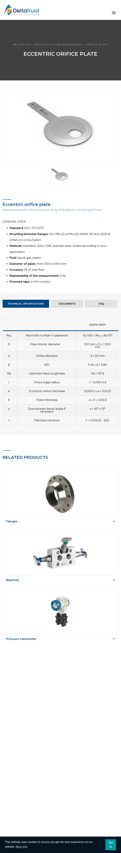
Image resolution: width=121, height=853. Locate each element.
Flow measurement (68, 44)
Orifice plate (97, 44)
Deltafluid (21, 44)
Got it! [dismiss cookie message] (111, 844)
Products (41, 44)
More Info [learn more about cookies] (21, 846)
